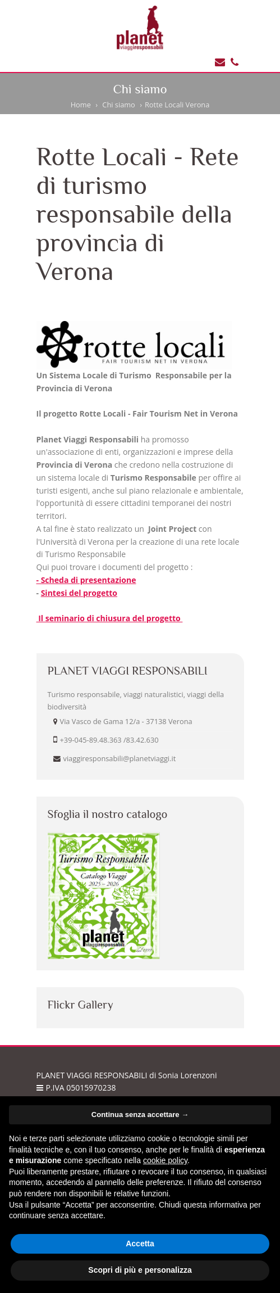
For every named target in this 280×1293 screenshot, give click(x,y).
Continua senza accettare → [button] (140, 1114)
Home (81, 105)
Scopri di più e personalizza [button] (139, 1269)
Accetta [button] (140, 1243)
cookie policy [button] (165, 1160)
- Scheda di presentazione (86, 580)
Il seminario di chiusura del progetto (109, 618)
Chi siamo (118, 105)
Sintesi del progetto (79, 592)
